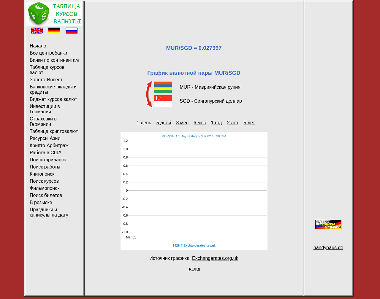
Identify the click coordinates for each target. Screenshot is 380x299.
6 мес (200, 122)
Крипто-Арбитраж (49, 145)
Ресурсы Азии (45, 138)
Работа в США (45, 152)
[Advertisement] (194, 15)
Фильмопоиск (44, 188)
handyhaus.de (328, 247)
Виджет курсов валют (53, 99)
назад (193, 268)
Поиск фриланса (48, 159)
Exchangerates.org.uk (215, 258)
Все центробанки (48, 52)
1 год (216, 122)
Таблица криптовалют (54, 131)
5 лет (249, 122)
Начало (38, 45)
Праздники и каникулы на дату (49, 212)
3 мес (182, 122)
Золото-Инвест (46, 79)
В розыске (41, 202)
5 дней (163, 122)
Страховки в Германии (43, 121)
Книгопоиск (42, 173)
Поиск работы (45, 166)
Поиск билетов (46, 195)
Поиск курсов (44, 181)
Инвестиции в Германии (45, 109)
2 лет (232, 122)
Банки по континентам (54, 60)
